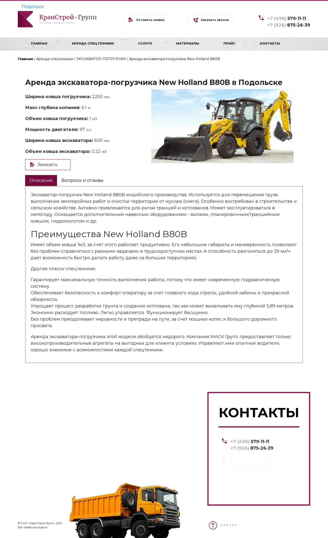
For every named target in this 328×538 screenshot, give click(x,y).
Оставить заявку (150, 20)
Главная (25, 59)
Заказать (48, 164)
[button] (289, 93)
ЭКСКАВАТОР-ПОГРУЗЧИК (101, 59)
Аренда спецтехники (54, 59)
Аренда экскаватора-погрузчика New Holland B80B (174, 59)
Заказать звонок (215, 20)
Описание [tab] (41, 180)
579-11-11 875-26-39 (288, 21)
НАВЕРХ (229, 525)
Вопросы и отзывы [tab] (82, 180)
